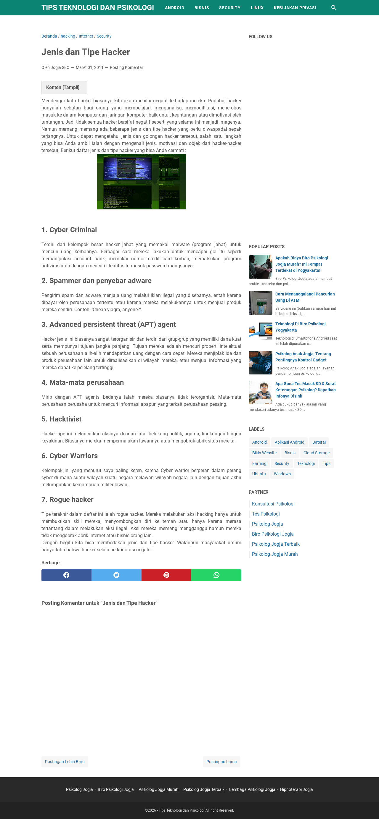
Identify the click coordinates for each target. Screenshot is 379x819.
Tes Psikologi (266, 514)
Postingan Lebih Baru (65, 761)
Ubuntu (259, 473)
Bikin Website (264, 452)
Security (229, 7)
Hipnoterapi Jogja (296, 789)
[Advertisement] (293, 145)
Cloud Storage (316, 452)
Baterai (319, 442)
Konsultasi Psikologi (273, 504)
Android (174, 7)
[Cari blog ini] (334, 7)
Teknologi (306, 463)
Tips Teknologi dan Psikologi (97, 7)
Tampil (71, 87)
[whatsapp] (216, 575)
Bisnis (202, 7)
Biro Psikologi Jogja (273, 534)
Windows (282, 473)
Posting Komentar (126, 67)
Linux (257, 7)
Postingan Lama (221, 761)
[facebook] (66, 575)
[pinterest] (167, 575)
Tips (326, 463)
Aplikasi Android (289, 442)
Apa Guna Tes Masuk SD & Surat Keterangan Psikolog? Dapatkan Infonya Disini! (305, 389)
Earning (259, 463)
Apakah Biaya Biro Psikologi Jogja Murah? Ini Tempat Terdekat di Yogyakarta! (301, 264)
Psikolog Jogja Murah (275, 554)
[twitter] (116, 575)
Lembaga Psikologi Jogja (252, 789)
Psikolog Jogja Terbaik (276, 544)
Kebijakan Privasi (295, 7)
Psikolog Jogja (267, 524)
